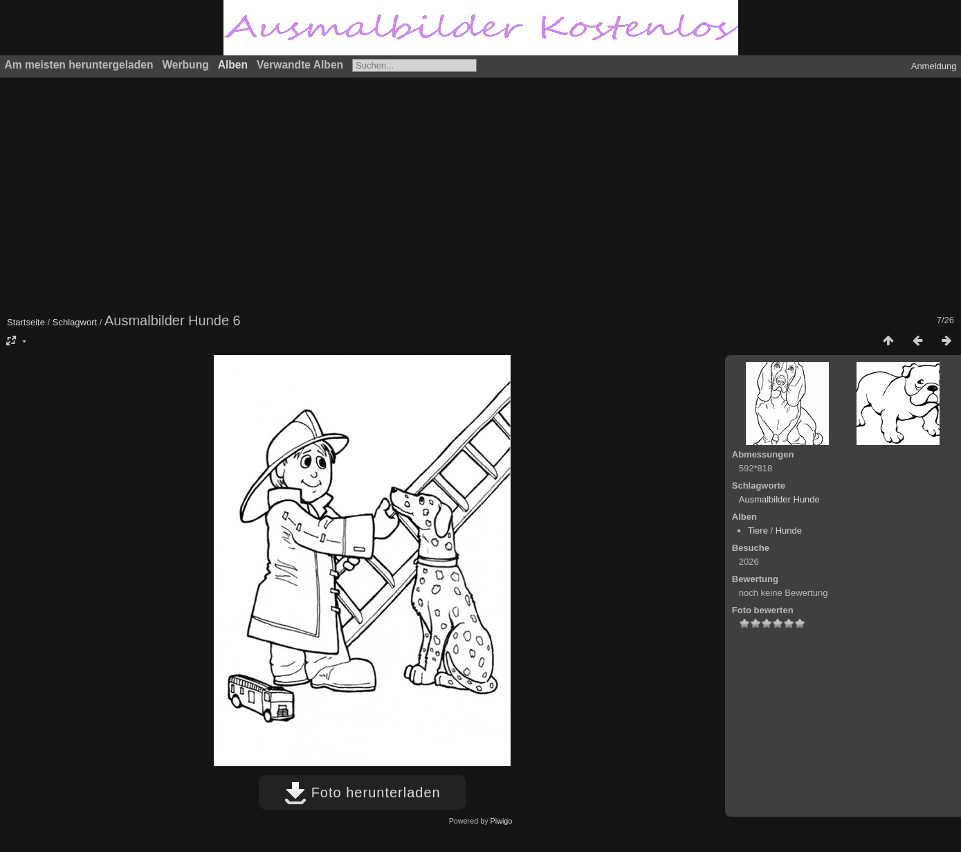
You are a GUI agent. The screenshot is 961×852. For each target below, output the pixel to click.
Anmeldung (934, 66)
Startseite (26, 322)
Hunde (789, 530)
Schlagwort (75, 322)
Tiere (758, 530)
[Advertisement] (425, 194)
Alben (233, 65)
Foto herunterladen (362, 792)
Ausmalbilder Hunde (779, 499)
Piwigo (502, 821)
